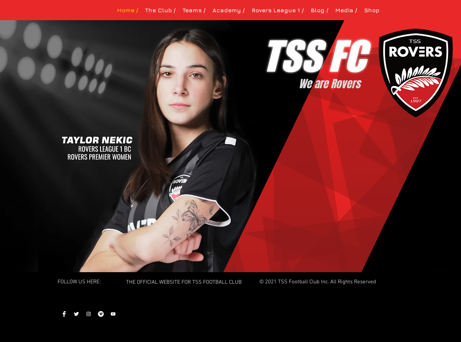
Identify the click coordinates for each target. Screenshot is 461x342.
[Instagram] (88, 314)
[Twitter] (76, 314)
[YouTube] (113, 314)
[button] (160, 10)
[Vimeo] (101, 314)
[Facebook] (64, 314)
